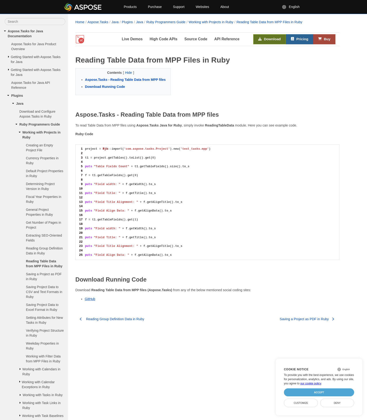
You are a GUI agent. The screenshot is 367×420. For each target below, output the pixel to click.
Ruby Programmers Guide (39, 124)
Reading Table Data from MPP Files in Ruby (44, 263)
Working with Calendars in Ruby (41, 371)
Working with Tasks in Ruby (43, 395)
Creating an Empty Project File (39, 147)
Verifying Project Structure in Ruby (45, 333)
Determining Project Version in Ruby (40, 186)
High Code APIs (163, 39)
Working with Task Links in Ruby (41, 405)
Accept (319, 392)
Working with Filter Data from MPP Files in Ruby (43, 358)
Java (19, 103)
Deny (337, 402)
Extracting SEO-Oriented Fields (44, 238)
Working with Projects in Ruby (41, 134)
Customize (301, 402)
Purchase (155, 7)
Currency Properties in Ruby (42, 160)
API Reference (227, 39)
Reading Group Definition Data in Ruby (44, 250)
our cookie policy (310, 383)
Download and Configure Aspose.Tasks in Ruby (37, 114)
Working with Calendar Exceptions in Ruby (38, 384)
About (224, 7)
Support (178, 7)
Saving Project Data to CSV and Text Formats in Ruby (44, 292)
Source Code (195, 39)
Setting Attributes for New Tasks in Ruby (44, 320)
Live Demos (132, 39)
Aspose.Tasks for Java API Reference (30, 85)
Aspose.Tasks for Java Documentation (25, 33)
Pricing (299, 39)
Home (79, 22)
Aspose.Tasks (98, 22)
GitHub (90, 299)
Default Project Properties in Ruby (44, 173)
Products (130, 7)
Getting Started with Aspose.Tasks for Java (35, 59)
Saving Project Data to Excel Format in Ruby (42, 307)
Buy (324, 39)
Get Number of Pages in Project (43, 225)
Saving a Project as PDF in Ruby (44, 276)
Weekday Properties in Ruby (42, 346)
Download (269, 39)
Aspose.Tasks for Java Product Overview (33, 46)
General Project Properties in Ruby (39, 212)
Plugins (17, 95)
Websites (202, 7)
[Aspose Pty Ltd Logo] (90, 7)
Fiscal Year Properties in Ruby (43, 199)
